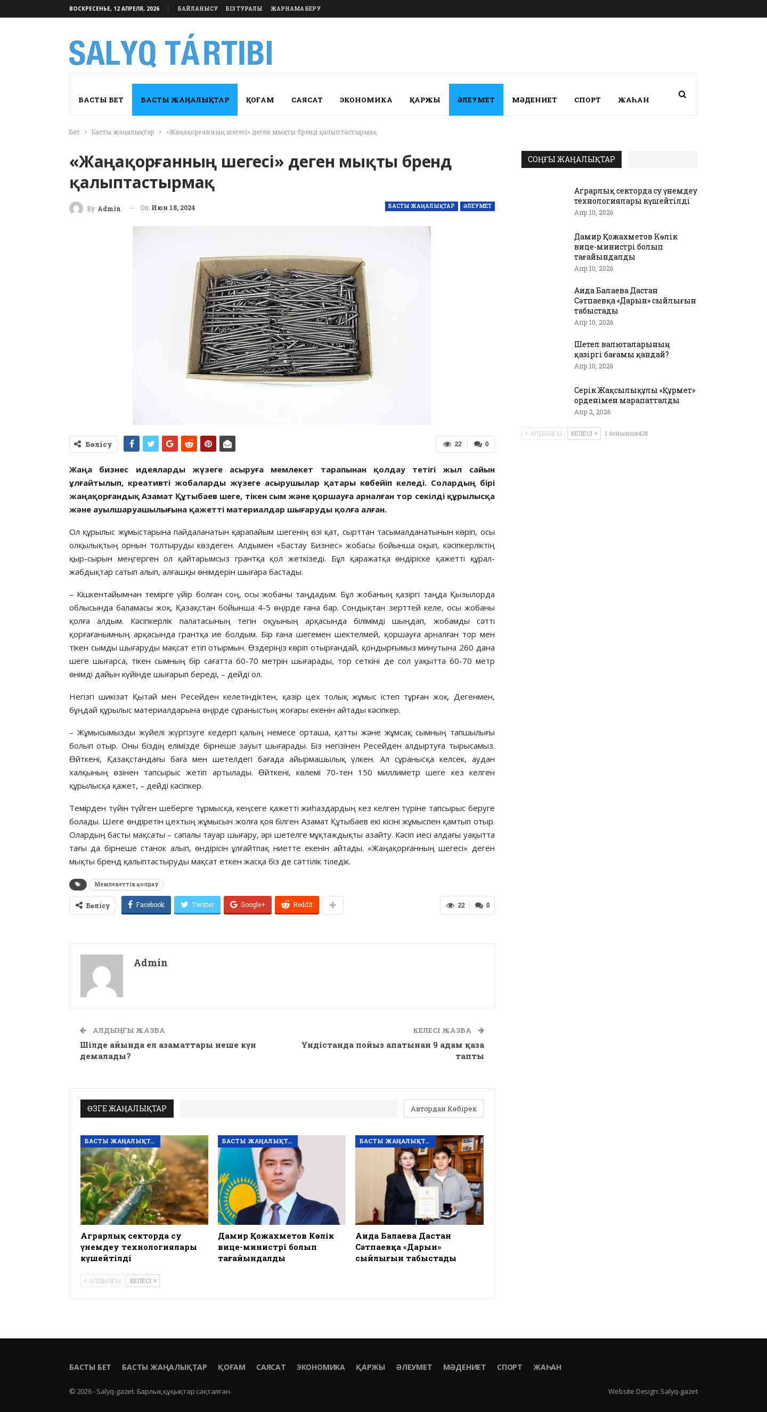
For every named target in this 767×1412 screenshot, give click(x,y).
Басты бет (101, 100)
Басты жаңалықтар (185, 100)
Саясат (307, 100)
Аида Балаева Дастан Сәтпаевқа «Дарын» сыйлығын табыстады (635, 300)
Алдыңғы (102, 1281)
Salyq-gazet (679, 1391)
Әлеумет (476, 100)
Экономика (366, 100)
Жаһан (633, 100)
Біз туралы (244, 8)
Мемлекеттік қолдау (126, 884)
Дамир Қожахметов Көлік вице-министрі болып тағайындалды (626, 246)
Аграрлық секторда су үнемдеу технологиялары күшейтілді (635, 196)
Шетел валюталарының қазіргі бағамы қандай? (622, 349)
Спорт (587, 100)
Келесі (143, 1281)
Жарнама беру (296, 8)
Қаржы (425, 100)
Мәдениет (534, 100)
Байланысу (198, 8)
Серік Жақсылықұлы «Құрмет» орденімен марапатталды (634, 395)
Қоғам (260, 100)
